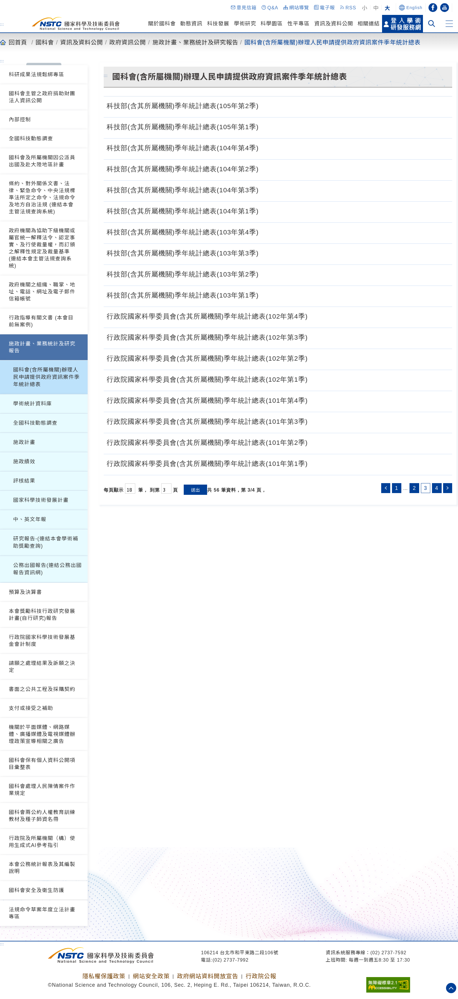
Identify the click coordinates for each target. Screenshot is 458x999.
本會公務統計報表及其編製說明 (42, 867)
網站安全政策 (151, 976)
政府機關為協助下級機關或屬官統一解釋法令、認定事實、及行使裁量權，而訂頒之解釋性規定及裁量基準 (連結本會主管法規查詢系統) (42, 248)
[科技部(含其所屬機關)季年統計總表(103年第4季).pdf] (264, 231)
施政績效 (24, 461)
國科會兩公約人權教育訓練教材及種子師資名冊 (42, 815)
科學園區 (272, 24)
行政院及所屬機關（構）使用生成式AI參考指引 (42, 841)
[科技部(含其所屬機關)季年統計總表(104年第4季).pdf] (264, 147)
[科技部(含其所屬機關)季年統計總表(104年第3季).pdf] (264, 189)
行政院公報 (261, 976)
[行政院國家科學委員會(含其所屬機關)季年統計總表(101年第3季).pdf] (314, 421)
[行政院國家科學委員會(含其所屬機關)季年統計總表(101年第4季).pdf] (314, 400)
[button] (243, 7)
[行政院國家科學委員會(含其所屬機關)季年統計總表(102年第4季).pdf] (314, 316)
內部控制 (20, 119)
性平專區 (298, 24)
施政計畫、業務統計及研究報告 (195, 42)
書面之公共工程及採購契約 (42, 689)
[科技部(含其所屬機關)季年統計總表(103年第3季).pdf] (264, 252)
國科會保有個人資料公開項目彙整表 (42, 763)
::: (2, 24)
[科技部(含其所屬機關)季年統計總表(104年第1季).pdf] (264, 210)
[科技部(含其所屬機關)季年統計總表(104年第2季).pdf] (264, 168)
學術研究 (245, 24)
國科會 (45, 42)
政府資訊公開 (127, 42)
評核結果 (24, 481)
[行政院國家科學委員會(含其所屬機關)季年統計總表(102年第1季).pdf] (314, 379)
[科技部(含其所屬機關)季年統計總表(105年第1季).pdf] (264, 126)
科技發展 (218, 24)
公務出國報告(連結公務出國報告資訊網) (47, 568)
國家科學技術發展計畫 (41, 500)
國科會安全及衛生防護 (36, 890)
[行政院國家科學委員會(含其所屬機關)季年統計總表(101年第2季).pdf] (314, 442)
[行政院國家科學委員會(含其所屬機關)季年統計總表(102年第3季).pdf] (314, 337)
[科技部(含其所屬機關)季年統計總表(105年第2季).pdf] (264, 105)
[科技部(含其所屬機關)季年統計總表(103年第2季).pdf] (264, 273)
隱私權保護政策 (103, 976)
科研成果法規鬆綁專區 (36, 74)
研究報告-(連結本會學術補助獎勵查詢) (45, 542)
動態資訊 (191, 24)
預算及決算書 (25, 592)
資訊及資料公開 (333, 24)
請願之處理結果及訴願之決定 (42, 666)
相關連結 (369, 24)
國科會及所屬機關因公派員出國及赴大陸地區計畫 (42, 161)
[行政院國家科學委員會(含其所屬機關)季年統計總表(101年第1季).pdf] (314, 463)
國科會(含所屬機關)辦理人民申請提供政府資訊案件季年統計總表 (332, 42)
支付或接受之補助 (31, 708)
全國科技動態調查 (31, 138)
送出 (195, 490)
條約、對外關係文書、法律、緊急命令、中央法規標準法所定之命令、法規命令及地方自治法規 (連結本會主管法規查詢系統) (42, 198)
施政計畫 (24, 442)
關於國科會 (162, 24)
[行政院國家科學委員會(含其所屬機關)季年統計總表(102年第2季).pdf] (314, 358)
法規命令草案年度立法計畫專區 (42, 913)
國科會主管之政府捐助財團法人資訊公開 (42, 97)
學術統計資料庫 (32, 404)
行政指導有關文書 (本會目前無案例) (41, 321)
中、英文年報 (29, 519)
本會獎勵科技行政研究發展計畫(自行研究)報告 (42, 614)
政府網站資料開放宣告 (207, 976)
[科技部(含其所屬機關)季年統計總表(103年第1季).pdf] (264, 294)
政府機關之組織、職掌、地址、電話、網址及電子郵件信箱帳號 (42, 292)
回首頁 (18, 42)
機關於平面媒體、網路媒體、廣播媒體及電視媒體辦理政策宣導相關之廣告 (42, 734)
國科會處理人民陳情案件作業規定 (42, 789)
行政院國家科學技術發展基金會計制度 (42, 640)
